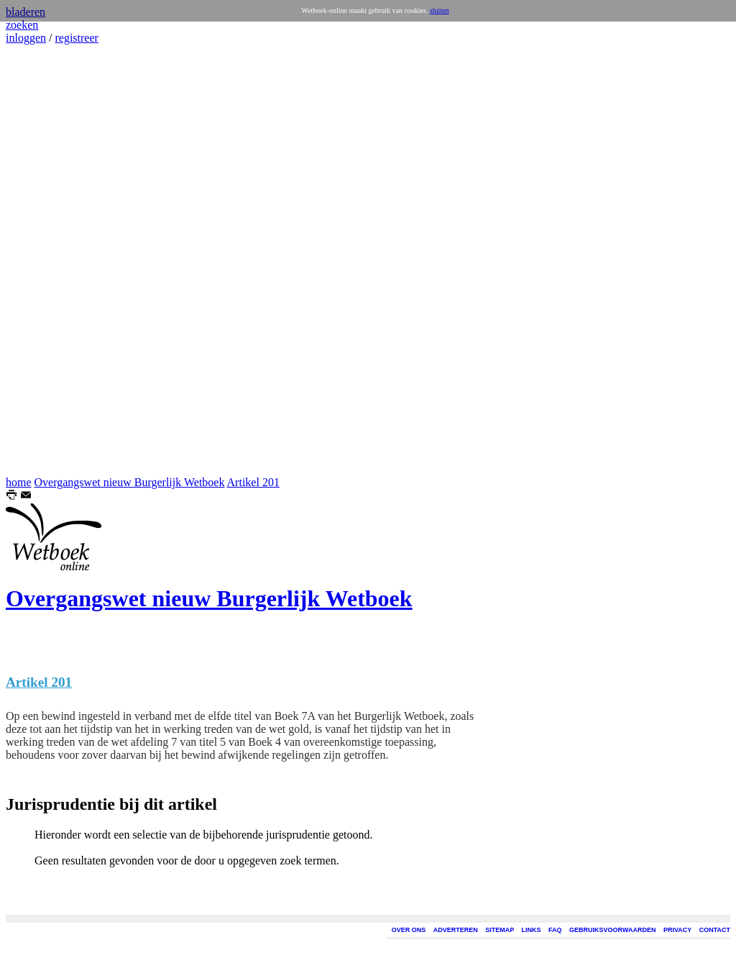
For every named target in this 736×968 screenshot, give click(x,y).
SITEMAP (499, 929)
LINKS (531, 929)
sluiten (439, 10)
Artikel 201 (253, 482)
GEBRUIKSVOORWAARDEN (612, 929)
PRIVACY (677, 929)
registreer (76, 38)
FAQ (555, 929)
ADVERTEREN (455, 929)
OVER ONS (409, 929)
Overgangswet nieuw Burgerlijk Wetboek (129, 482)
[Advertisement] (49, 260)
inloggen (26, 38)
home (19, 482)
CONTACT (714, 929)
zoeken (22, 25)
